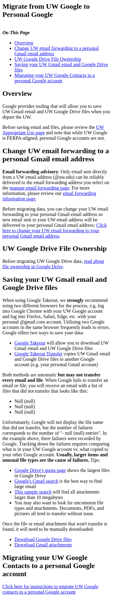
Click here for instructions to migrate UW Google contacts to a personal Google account (50, 589)
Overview (23, 42)
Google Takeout (29, 342)
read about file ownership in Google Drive (53, 264)
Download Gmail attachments (43, 544)
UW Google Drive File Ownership (47, 59)
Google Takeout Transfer (38, 353)
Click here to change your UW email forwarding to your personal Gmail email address (54, 231)
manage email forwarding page (40, 187)
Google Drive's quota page (40, 470)
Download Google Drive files (43, 539)
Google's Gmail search (36, 481)
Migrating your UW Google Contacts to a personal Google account (54, 78)
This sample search (33, 491)
